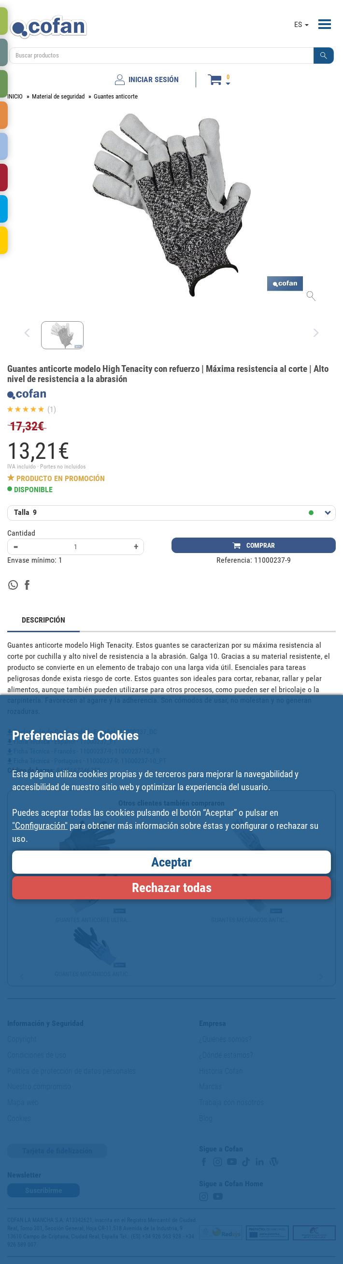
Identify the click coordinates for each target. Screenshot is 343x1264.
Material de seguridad (58, 96)
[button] (324, 55)
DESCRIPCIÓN (43, 620)
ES (301, 24)
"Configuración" (40, 825)
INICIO (15, 96)
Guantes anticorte (116, 96)
